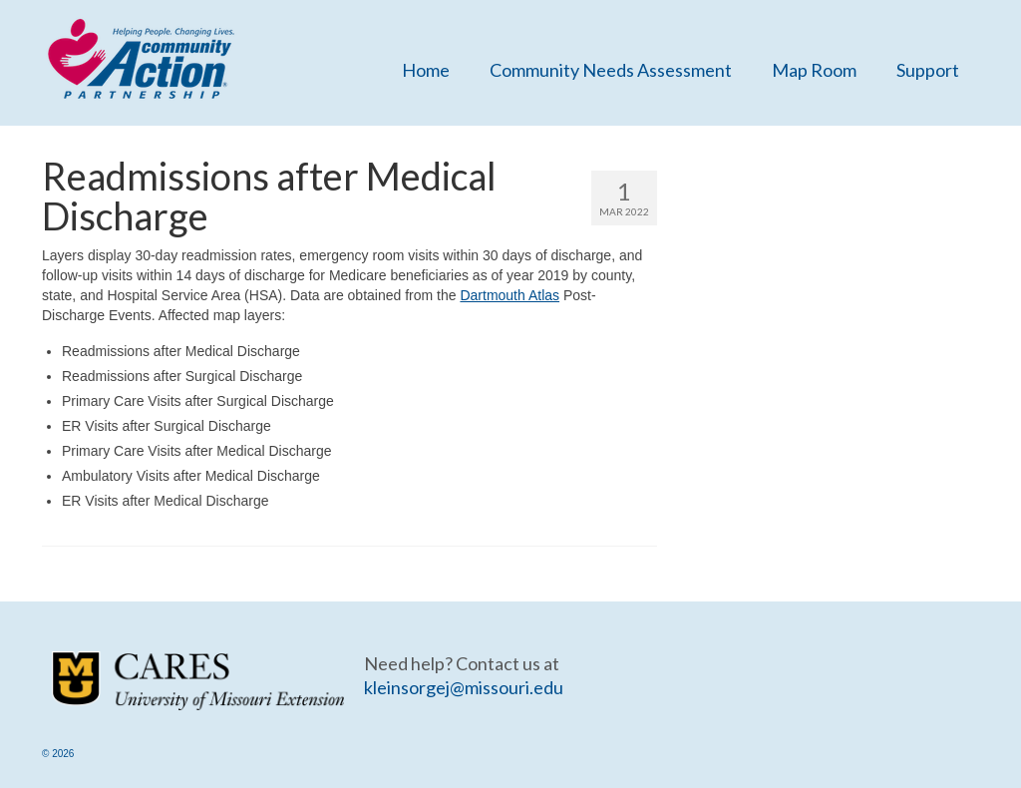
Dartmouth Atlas (509, 295)
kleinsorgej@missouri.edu (463, 687)
